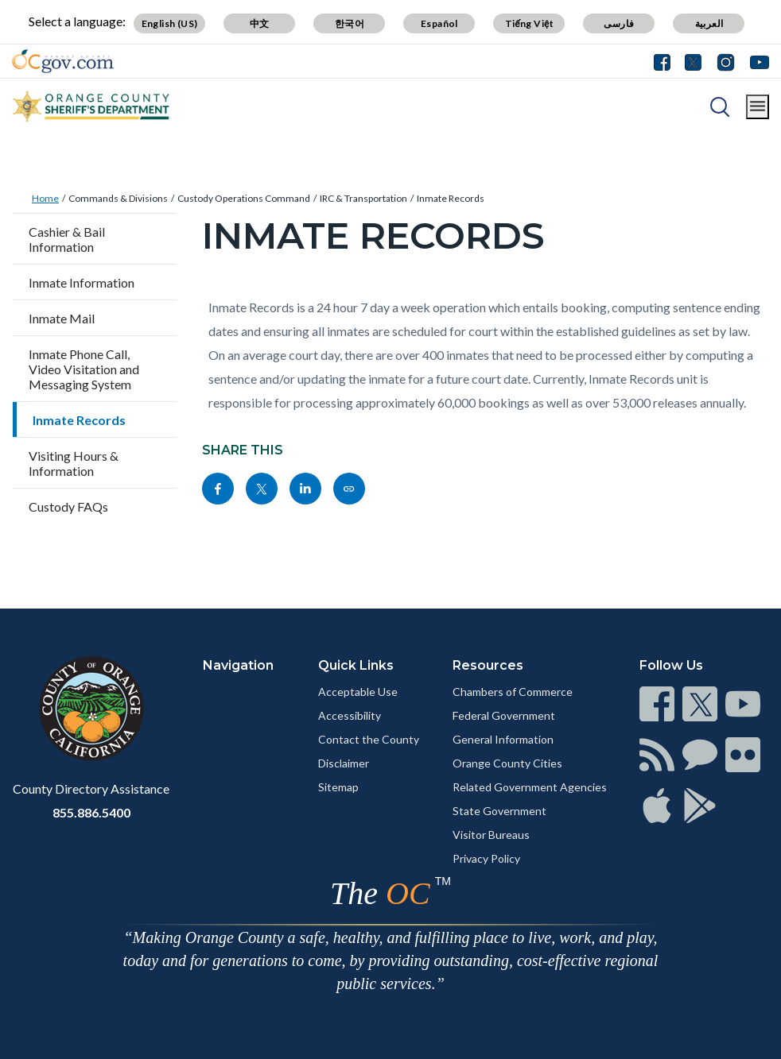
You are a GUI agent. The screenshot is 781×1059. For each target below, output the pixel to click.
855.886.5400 (91, 812)
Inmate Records (450, 198)
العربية (709, 23)
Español (439, 23)
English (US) (170, 23)
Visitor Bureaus (491, 834)
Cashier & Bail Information (67, 239)
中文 (260, 23)
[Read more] (63, 61)
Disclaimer (343, 763)
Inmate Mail (62, 318)
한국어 (349, 23)
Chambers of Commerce (513, 691)
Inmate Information (81, 282)
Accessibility (349, 715)
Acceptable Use (358, 691)
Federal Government (504, 715)
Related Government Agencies (530, 787)
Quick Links (356, 665)
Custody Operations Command (243, 198)
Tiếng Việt (529, 23)
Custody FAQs (68, 506)
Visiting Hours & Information (74, 463)
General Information (503, 739)
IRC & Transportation (363, 198)
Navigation (238, 665)
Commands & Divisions (118, 198)
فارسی (619, 23)
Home (45, 198)
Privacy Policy (486, 858)
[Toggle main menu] (757, 107)
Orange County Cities (507, 763)
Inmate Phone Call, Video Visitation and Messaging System (84, 369)
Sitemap (338, 787)
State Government (499, 810)
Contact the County (368, 739)
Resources (488, 665)
